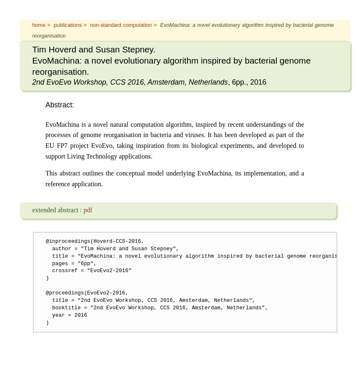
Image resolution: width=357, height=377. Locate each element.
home (38, 25)
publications (68, 25)
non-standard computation (121, 25)
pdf (87, 209)
